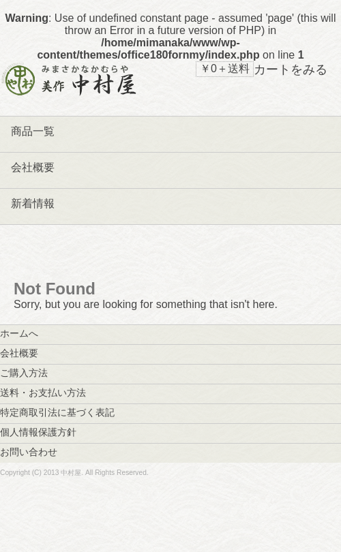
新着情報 (32, 203)
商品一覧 (32, 131)
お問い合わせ (33, 451)
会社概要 (32, 167)
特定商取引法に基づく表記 (62, 412)
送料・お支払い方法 (47, 392)
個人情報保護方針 (43, 432)
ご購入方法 (28, 372)
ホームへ (24, 333)
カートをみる (290, 69)
